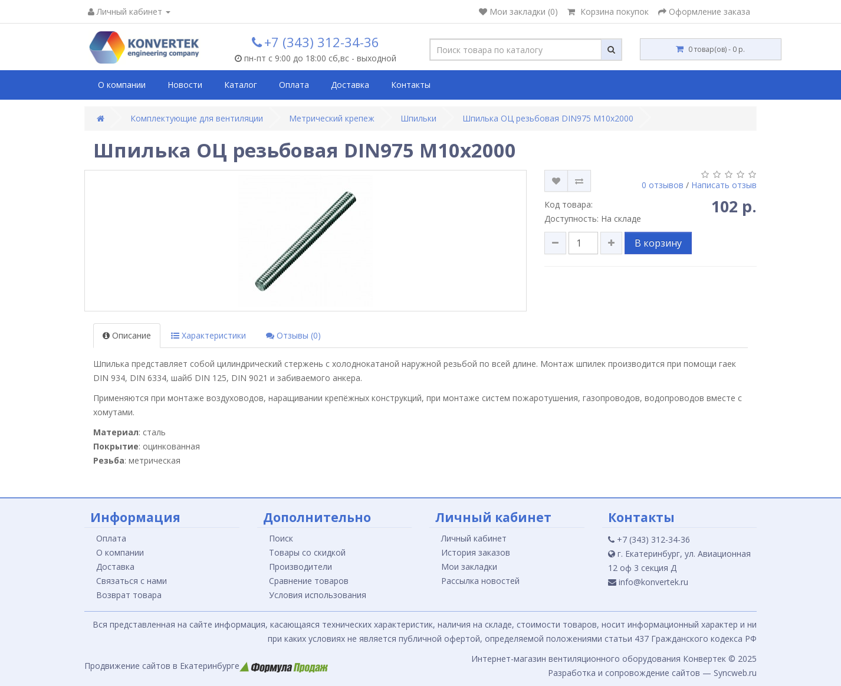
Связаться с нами (131, 580)
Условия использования (317, 594)
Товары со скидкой (307, 552)
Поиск (281, 538)
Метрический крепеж (331, 118)
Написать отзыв (724, 185)
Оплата (294, 84)
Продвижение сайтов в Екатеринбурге (206, 665)
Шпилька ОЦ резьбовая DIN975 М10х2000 (547, 118)
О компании (122, 84)
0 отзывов (663, 185)
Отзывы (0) (293, 335)
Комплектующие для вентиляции (196, 118)
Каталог (240, 84)
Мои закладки (469, 566)
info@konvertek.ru (648, 581)
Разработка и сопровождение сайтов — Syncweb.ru (652, 672)
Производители (300, 566)
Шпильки (418, 118)
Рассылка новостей (480, 580)
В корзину (658, 243)
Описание (127, 335)
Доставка (350, 84)
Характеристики (208, 335)
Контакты (411, 84)
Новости (184, 84)
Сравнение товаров (309, 580)
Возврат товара (129, 594)
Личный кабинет (474, 538)
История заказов (475, 552)
